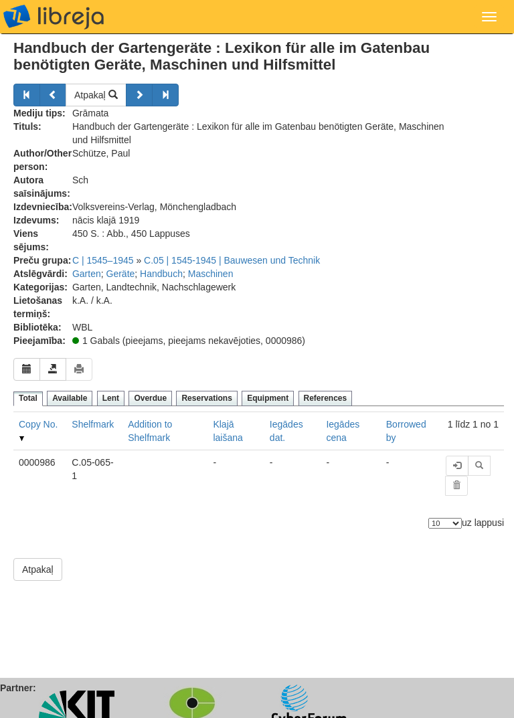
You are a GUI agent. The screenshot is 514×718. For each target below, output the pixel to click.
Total (28, 398)
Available (69, 398)
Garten (86, 273)
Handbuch (161, 273)
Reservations (206, 398)
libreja (53, 16)
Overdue (150, 398)
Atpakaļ (96, 95)
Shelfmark (93, 424)
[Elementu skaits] (445, 523)
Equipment (267, 398)
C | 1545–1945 (103, 260)
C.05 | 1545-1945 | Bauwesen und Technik (232, 260)
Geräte (120, 273)
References (325, 398)
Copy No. (38, 424)
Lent (110, 398)
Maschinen (211, 273)
